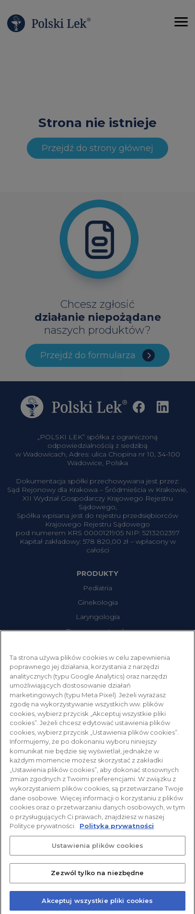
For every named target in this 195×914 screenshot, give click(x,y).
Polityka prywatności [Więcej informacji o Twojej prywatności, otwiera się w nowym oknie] (117, 829)
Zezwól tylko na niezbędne (97, 876)
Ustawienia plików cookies (97, 849)
